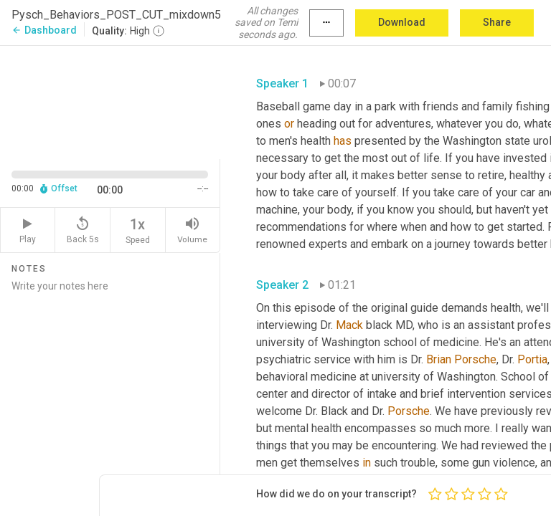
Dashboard (44, 30)
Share (497, 22)
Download (401, 22)
